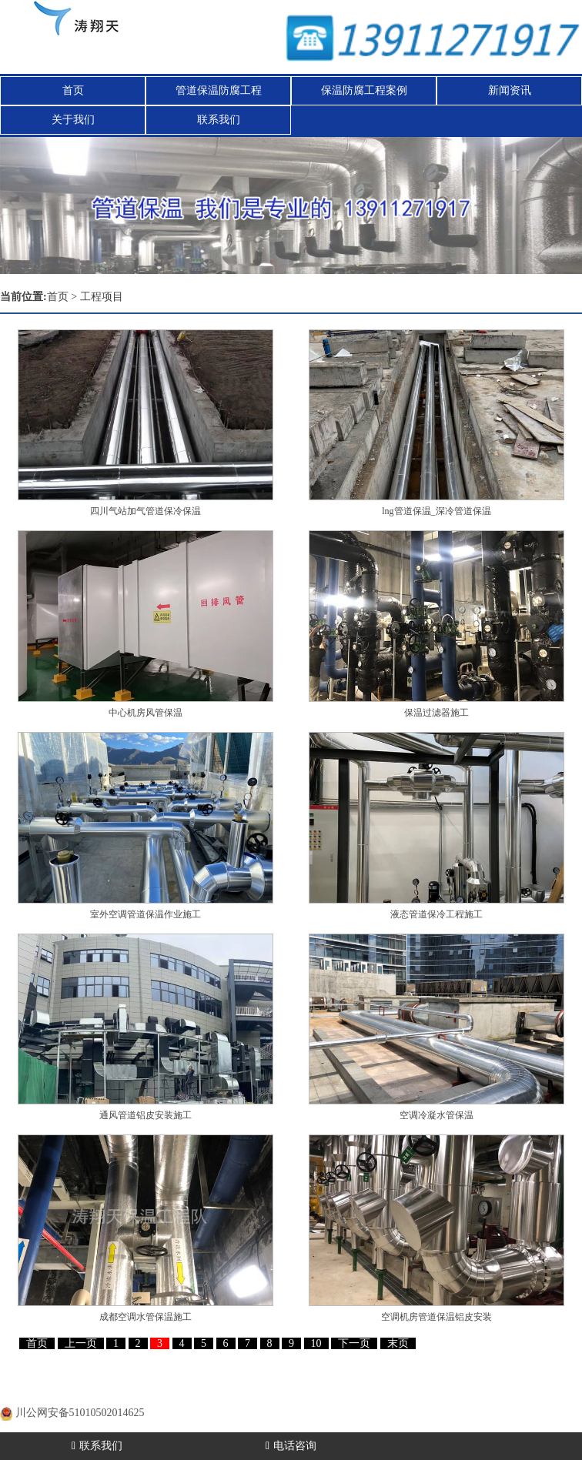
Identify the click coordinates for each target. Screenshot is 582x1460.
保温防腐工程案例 (364, 90)
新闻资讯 (509, 90)
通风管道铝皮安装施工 (145, 1115)
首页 (73, 90)
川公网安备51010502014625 (80, 1412)
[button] (538, 205)
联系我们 (218, 119)
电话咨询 (291, 1446)
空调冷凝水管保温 (436, 1115)
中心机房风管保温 (145, 712)
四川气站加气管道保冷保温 (145, 511)
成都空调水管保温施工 (145, 1316)
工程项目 (101, 296)
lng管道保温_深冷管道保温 (436, 511)
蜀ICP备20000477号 (90, 1393)
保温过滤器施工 (436, 712)
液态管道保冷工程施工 (436, 914)
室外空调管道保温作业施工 (145, 914)
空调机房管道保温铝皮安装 (436, 1316)
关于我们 (73, 119)
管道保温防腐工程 (219, 90)
